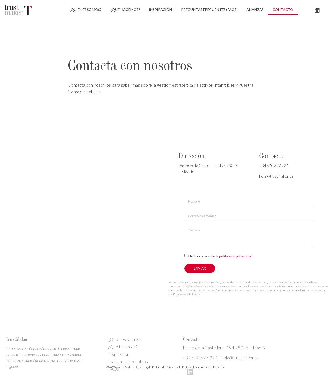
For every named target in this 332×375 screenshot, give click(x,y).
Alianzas (255, 9)
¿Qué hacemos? (125, 9)
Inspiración (160, 9)
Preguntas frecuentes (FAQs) (209, 9)
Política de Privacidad (166, 367)
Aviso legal (142, 367)
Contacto (283, 9)
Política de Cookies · (195, 367)
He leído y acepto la (220, 255)
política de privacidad (235, 255)
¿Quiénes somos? (85, 9)
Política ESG (217, 367)
